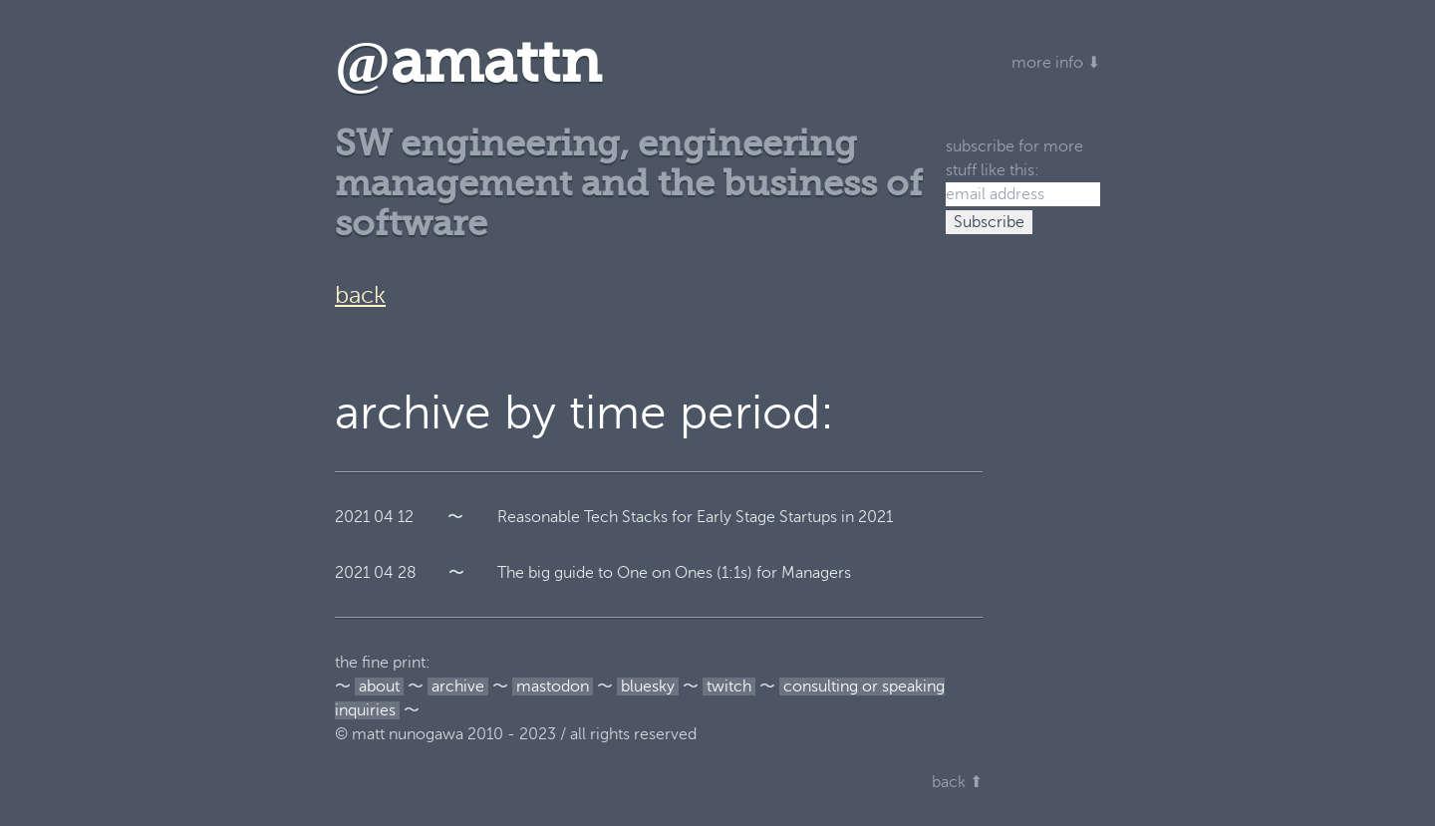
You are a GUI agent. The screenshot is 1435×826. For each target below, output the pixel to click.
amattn (468, 62)
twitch (729, 686)
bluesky (648, 686)
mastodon (552, 686)
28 (407, 573)
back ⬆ (957, 782)
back (360, 295)
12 (406, 517)
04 (384, 517)
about (379, 686)
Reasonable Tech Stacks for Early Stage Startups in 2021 (695, 517)
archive (457, 686)
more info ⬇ (1055, 63)
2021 (352, 517)
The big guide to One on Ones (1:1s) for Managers (674, 573)
